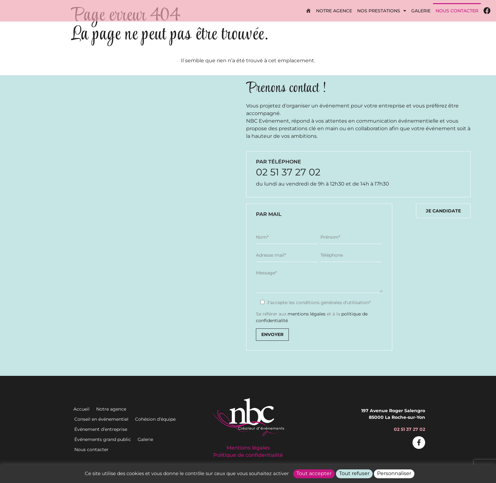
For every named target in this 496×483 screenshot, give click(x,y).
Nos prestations (381, 10)
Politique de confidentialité (248, 455)
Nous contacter (457, 11)
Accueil (81, 409)
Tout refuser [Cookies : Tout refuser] (354, 473)
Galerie (421, 11)
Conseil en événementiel (101, 419)
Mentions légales (248, 448)
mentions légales (307, 314)
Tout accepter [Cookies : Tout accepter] (314, 473)
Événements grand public (102, 439)
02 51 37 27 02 (288, 172)
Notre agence (334, 11)
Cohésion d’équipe (155, 419)
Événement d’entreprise (100, 429)
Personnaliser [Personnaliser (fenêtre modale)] (394, 473)
